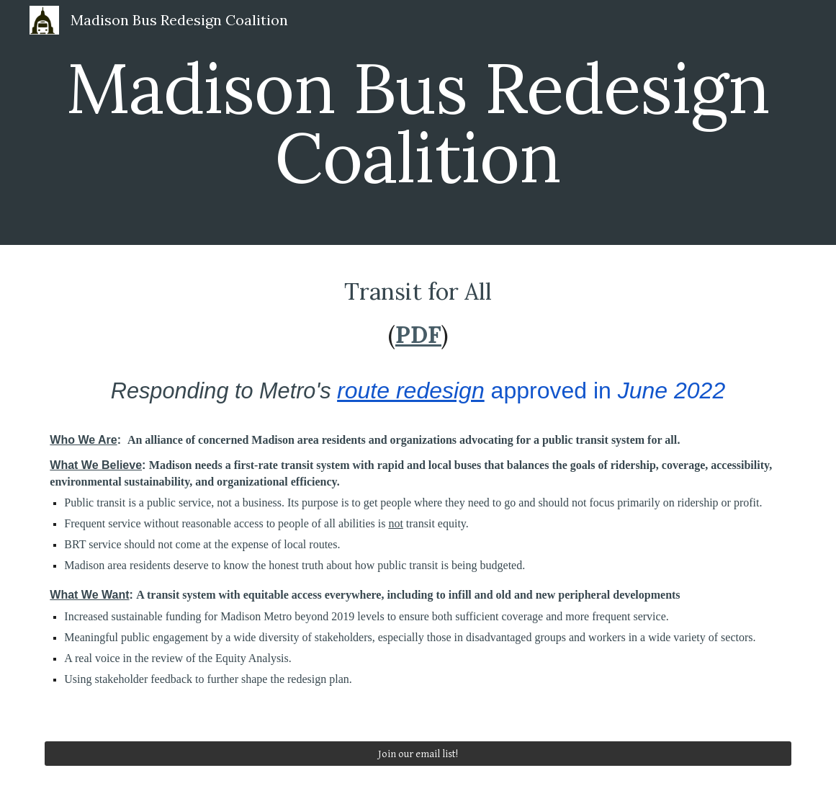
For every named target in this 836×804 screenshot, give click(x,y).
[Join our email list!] (418, 753)
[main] (417, 122)
